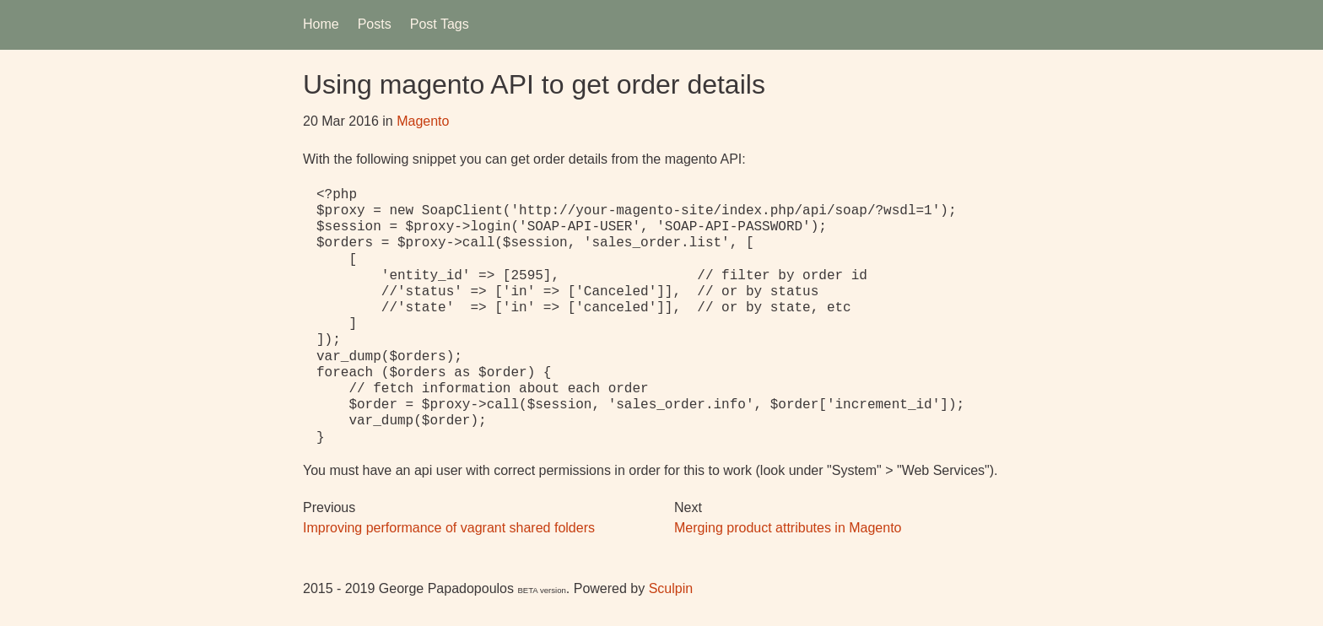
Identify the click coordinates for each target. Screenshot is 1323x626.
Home (321, 24)
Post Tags (439, 24)
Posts (375, 24)
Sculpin (671, 588)
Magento (423, 121)
